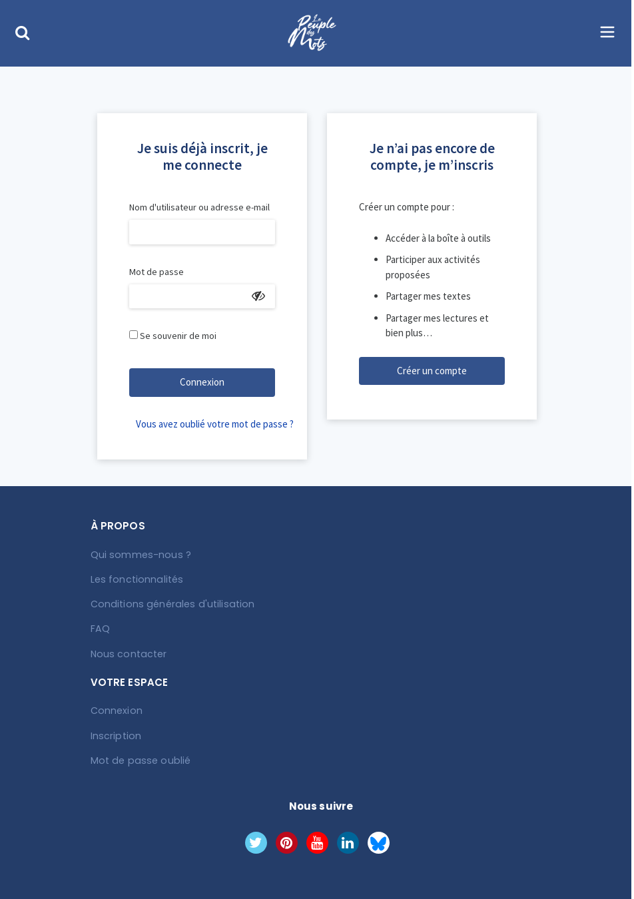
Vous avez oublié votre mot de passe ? (205, 424)
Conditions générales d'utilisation (169, 604)
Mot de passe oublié (138, 759)
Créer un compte (432, 370)
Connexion (202, 382)
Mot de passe (156, 272)
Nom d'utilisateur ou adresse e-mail (199, 207)
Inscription (115, 734)
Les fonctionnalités (135, 579)
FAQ (100, 628)
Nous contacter (127, 653)
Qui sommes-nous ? (139, 554)
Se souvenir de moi (178, 336)
